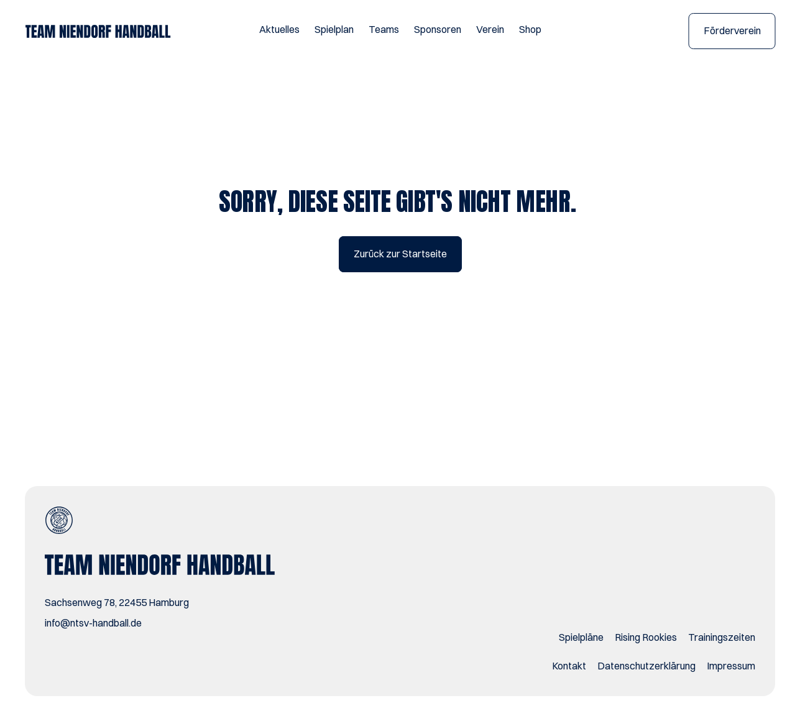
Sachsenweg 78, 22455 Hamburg (117, 602)
